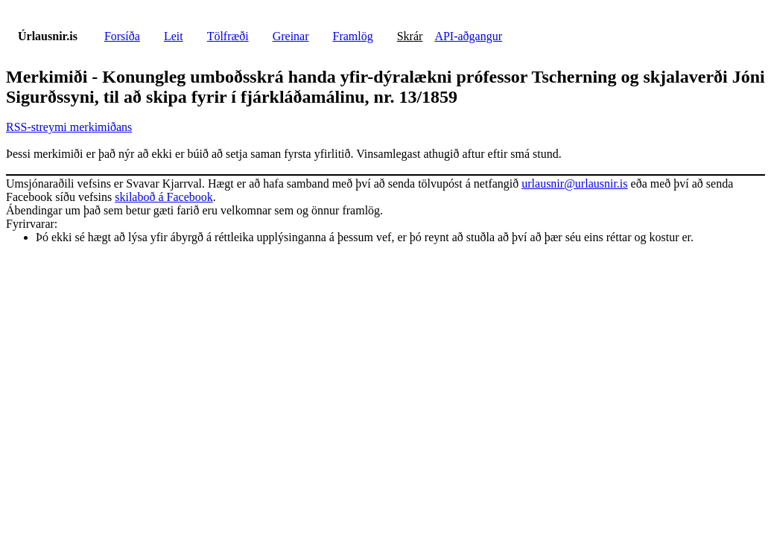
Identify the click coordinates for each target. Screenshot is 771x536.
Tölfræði (228, 36)
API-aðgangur (468, 36)
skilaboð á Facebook (164, 197)
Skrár (410, 36)
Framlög (353, 36)
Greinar (291, 36)
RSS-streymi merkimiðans (69, 127)
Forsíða (122, 36)
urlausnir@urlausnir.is (574, 183)
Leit (173, 36)
